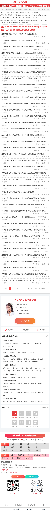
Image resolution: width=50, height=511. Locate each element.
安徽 (15, 20)
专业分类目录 (36, 362)
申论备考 (12, 377)
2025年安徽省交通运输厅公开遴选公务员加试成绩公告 (19, 34)
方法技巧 (19, 377)
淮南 (1, 22)
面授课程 (25, 9)
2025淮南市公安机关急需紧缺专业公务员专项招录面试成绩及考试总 (23, 97)
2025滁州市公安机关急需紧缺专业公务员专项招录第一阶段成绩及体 (23, 141)
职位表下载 (27, 362)
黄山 (5, 22)
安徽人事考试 (11, 12)
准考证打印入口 (27, 343)
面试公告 (21, 17)
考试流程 (33, 359)
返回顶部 (43, 505)
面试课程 (25, 330)
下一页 (30, 289)
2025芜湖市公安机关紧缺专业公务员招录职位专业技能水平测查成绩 (23, 173)
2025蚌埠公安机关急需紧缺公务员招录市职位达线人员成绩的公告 (22, 236)
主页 (4, 509)
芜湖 (23, 22)
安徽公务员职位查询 (10, 365)
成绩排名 (12, 392)
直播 (48, 9)
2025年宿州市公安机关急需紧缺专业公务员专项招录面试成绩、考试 (23, 65)
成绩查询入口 (38, 343)
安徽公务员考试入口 (10, 340)
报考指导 (8, 9)
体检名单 (40, 392)
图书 (36, 9)
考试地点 (12, 362)
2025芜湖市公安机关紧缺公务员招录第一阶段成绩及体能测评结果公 (23, 154)
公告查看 (15, 509)
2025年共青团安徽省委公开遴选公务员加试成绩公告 (18, 40)
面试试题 (26, 383)
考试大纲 (23, 15)
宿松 (18, 371)
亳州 (25, 20)
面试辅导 (5, 401)
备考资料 (14, 9)
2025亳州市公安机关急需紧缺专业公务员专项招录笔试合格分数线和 (23, 249)
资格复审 (9, 17)
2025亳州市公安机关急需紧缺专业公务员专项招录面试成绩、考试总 (23, 91)
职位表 (32, 6)
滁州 (35, 20)
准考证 (40, 15)
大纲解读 (12, 359)
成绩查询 (46, 6)
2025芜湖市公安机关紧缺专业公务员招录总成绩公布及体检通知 (22, 47)
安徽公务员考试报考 (10, 356)
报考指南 (26, 359)
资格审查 (19, 392)
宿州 (16, 22)
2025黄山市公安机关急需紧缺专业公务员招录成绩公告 (19, 268)
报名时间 (12, 6)
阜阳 (39, 20)
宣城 (27, 22)
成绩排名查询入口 (8, 346)
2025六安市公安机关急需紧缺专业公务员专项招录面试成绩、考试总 (23, 110)
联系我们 (31, 505)
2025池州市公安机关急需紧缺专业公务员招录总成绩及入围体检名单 (23, 84)
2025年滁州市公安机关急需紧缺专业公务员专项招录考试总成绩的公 (23, 103)
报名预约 (19, 359)
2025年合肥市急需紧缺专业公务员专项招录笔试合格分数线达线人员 (23, 217)
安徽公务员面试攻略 (10, 398)
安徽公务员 (4, 6)
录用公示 (34, 17)
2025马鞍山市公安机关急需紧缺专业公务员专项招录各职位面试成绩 (23, 59)
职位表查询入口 (7, 343)
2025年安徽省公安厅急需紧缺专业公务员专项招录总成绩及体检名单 (23, 135)
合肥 (42, 20)
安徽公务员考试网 (6, 2)
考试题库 (20, 9)
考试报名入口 (17, 343)
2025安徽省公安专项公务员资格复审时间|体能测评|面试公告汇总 (26, 27)
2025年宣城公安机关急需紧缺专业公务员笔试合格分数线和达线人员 (23, 274)
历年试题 (39, 6)
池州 (32, 20)
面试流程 (12, 401)
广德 (26, 368)
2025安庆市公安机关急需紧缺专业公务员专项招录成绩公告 (20, 261)
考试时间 (45, 15)
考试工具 (5, 408)
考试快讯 (17, 15)
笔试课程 (9, 330)
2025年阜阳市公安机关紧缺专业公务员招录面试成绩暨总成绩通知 (22, 53)
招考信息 (19, 6)
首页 (5, 289)
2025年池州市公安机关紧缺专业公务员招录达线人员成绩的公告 (22, 179)
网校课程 (31, 9)
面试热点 (26, 401)
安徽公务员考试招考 (10, 349)
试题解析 (40, 383)
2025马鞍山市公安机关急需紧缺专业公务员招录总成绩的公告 (21, 78)
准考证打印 (32, 352)
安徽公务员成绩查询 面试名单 (12, 389)
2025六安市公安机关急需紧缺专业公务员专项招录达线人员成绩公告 (23, 230)
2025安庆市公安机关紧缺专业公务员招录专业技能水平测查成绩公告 (23, 160)
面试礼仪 (33, 401)
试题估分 (33, 383)
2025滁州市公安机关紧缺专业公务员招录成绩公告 (17, 192)
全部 (8, 20)
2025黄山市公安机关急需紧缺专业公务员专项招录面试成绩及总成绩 (23, 116)
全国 (11, 20)
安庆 (18, 20)
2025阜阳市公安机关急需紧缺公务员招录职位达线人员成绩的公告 (22, 223)
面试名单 (33, 392)
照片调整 (19, 362)
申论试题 (19, 383)
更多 (46, 336)
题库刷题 (5, 386)
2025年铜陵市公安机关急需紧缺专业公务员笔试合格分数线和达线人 (23, 211)
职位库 (44, 9)
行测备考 (5, 377)
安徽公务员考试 (19, 2)
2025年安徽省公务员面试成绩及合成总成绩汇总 (20, 30)
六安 (8, 22)
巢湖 (28, 20)
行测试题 (12, 383)
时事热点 (33, 377)
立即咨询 (25, 321)
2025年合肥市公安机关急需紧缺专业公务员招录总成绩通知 (20, 129)
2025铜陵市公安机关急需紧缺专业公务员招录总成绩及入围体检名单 (23, 72)
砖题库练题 (45, 407)
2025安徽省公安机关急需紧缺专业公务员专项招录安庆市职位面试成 (23, 122)
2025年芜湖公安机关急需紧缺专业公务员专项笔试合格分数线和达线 (23, 198)
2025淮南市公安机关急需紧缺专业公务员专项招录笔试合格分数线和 (23, 255)
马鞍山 (13, 22)
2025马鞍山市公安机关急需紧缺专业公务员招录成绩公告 (19, 242)
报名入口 (26, 6)
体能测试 (15, 17)
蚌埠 (22, 20)
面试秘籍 (19, 401)
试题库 (40, 9)
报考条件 (5, 359)
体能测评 (26, 392)
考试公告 (10, 15)
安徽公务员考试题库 (10, 380)
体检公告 (28, 17)
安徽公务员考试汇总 (9, 336)
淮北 (46, 20)
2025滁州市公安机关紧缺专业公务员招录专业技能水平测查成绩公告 (23, 166)
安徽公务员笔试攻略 (10, 374)
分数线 (29, 509)
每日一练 (26, 377)
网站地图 (18, 505)
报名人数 (40, 359)
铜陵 (20, 22)
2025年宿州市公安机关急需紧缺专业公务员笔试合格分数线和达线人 (23, 204)
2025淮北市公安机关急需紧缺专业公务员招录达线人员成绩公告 (22, 185)
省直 (14, 371)
